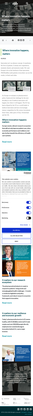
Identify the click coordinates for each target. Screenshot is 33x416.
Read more (7, 141)
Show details (24, 225)
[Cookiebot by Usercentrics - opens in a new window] (23, 173)
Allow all (16, 230)
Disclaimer (24, 412)
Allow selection (16, 235)
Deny (16, 241)
